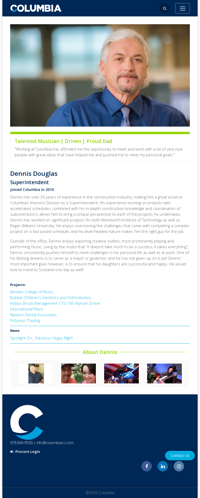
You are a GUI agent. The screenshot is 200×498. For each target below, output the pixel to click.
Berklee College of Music (31, 291)
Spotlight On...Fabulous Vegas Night (41, 337)
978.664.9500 (21, 442)
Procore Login (25, 451)
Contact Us (180, 455)
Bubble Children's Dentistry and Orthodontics (50, 297)
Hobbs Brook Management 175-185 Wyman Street (55, 303)
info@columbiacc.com (55, 442)
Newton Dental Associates (33, 314)
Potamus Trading (25, 320)
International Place (26, 309)
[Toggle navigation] (182, 8)
